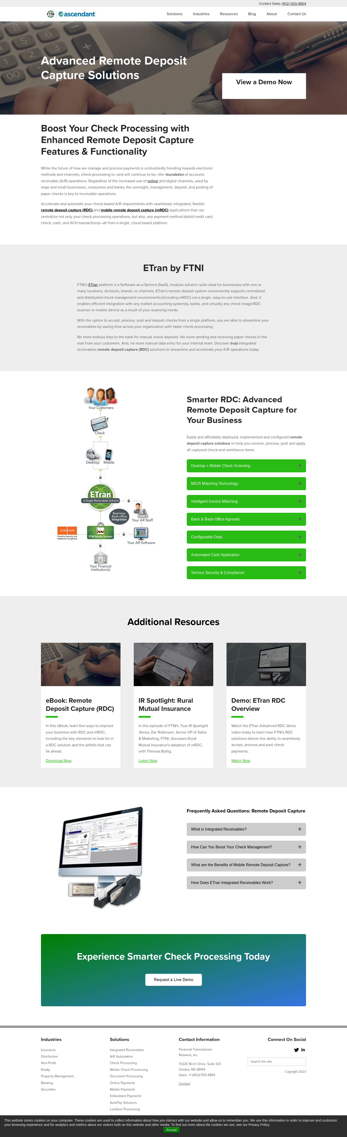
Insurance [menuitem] (48, 1050)
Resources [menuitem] (229, 14)
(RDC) (87, 210)
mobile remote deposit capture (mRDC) (134, 210)
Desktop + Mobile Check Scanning (220, 466)
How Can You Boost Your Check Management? (231, 847)
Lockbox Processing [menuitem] (125, 1109)
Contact (184, 1084)
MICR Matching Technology (214, 483)
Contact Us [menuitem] (296, 14)
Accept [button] (172, 1130)
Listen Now (148, 760)
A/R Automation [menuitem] (121, 1056)
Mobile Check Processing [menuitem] (129, 1070)
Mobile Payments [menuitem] (122, 1089)
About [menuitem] (272, 14)
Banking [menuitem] (47, 1083)
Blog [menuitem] (252, 14)
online (152, 181)
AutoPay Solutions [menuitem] (123, 1103)
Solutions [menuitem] (174, 14)
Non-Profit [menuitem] (48, 1063)
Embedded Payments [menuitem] (125, 1096)
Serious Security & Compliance (217, 573)
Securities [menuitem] (48, 1089)
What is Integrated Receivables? (219, 829)
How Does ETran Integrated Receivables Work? (232, 883)
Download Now (59, 760)
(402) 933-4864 (293, 3)
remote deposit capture (61, 210)
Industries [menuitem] (201, 14)
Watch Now (240, 760)
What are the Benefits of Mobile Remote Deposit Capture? (241, 865)
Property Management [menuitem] (57, 1076)
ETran (93, 284)
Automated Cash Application (215, 555)
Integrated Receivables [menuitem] (127, 1050)
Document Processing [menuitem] (126, 1076)
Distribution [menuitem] (49, 1056)
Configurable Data (206, 537)
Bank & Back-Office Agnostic (215, 519)
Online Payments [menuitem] (122, 1083)
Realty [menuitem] (45, 1070)
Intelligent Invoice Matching (214, 501)
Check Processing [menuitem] (123, 1063)
